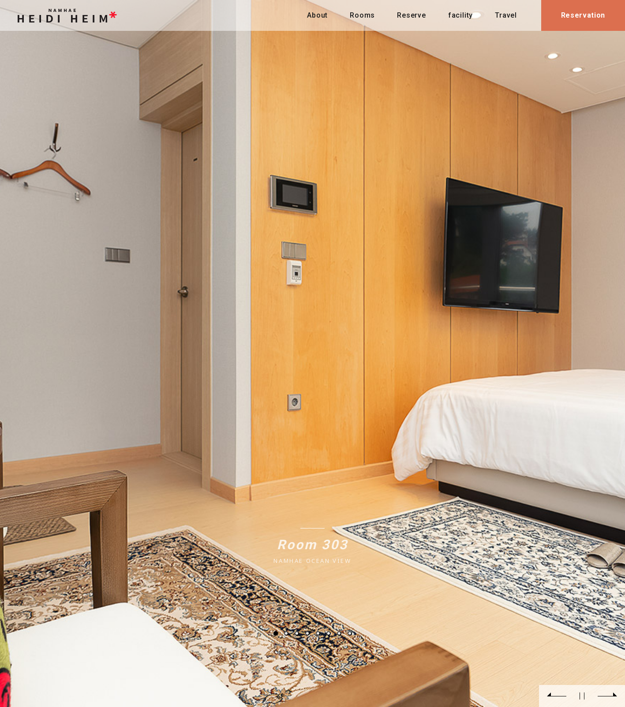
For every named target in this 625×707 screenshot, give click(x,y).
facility (460, 15)
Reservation (583, 15)
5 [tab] (318, 633)
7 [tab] (339, 633)
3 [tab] (297, 633)
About (317, 15)
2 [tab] (286, 633)
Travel (506, 15)
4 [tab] (307, 633)
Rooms (362, 15)
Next (607, 696)
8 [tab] (350, 633)
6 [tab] (328, 633)
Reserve (411, 15)
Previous (556, 696)
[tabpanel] (312, 353)
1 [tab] (275, 633)
